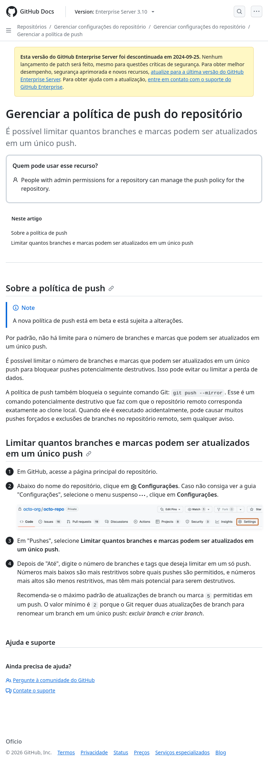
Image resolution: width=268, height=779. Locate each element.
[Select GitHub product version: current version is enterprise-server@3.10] (114, 11)
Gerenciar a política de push (50, 34)
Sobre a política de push (60, 288)
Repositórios (31, 26)
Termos (66, 752)
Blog (220, 752)
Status (121, 752)
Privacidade (94, 752)
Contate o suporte (30, 690)
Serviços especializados (182, 752)
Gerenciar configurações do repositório (100, 26)
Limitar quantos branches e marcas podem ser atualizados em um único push (127, 448)
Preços (142, 752)
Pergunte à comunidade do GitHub (50, 680)
